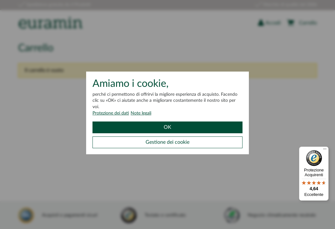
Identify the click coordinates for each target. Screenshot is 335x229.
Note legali (141, 113)
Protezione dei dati (110, 113)
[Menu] (325, 150)
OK (167, 127)
